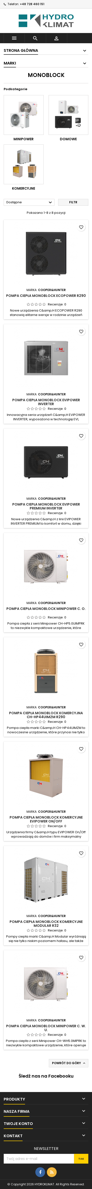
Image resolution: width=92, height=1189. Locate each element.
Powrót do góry (69, 1063)
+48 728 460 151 (32, 4)
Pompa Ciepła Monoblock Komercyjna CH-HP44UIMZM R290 (46, 715)
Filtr (73, 202)
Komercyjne (23, 188)
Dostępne (29, 202)
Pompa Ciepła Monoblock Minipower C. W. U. (46, 1028)
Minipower (23, 139)
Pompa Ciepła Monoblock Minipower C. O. (46, 608)
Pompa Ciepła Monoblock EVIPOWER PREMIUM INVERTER (46, 506)
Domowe (68, 139)
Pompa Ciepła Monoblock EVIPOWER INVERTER (46, 402)
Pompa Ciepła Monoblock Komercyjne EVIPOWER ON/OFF (46, 819)
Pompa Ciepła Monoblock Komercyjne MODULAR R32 (46, 923)
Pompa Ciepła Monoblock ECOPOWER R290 (46, 295)
